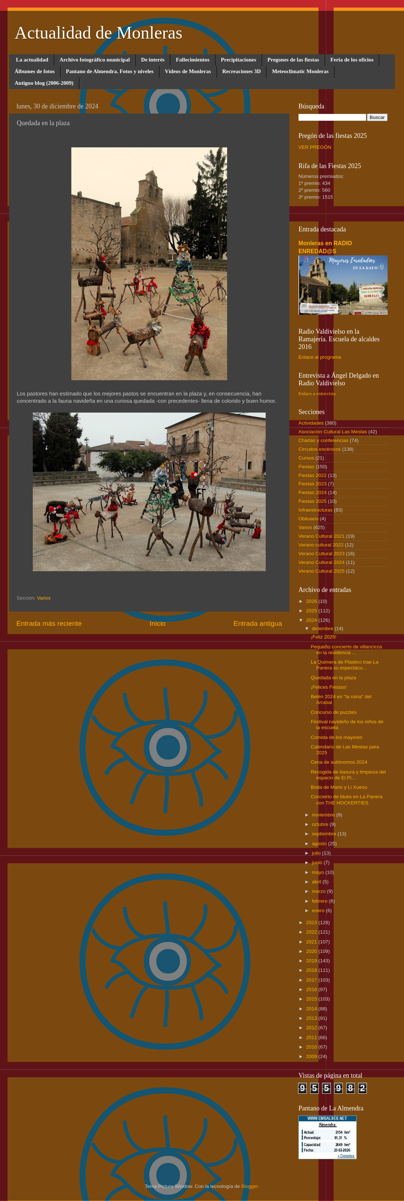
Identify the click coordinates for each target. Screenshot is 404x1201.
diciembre (323, 628)
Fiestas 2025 (312, 501)
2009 (312, 1056)
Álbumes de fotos (35, 71)
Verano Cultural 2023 (321, 553)
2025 (312, 610)
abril (317, 881)
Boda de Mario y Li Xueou (339, 787)
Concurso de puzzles (334, 712)
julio (317, 853)
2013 (312, 1018)
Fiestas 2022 (312, 475)
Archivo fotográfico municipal (95, 60)
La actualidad (32, 60)
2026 (312, 601)
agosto (320, 843)
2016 (312, 989)
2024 (312, 620)
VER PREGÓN (314, 147)
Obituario (308, 518)
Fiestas (306, 466)
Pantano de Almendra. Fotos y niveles (110, 71)
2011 (312, 1037)
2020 (312, 951)
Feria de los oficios (352, 60)
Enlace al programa (319, 357)
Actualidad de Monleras (98, 32)
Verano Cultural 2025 (321, 571)
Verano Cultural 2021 (321, 536)
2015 (312, 999)
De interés (153, 60)
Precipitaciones (238, 60)
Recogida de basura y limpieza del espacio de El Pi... (348, 774)
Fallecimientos (192, 60)
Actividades (311, 423)
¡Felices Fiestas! (328, 687)
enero (319, 910)
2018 (312, 970)
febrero (320, 901)
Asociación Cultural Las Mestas (332, 431)
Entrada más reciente (49, 623)
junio (318, 862)
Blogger (249, 1186)
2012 (312, 1027)
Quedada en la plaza (333, 677)
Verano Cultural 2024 (321, 562)
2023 (312, 922)
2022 (312, 932)
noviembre (324, 815)
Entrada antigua (258, 623)
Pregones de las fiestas (293, 60)
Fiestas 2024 (312, 492)
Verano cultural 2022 (321, 545)
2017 (312, 980)
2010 (312, 1047)
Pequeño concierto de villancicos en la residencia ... (347, 649)
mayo (318, 872)
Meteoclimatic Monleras (300, 71)
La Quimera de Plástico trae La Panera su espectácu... (345, 665)
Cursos (306, 458)
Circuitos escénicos (319, 449)
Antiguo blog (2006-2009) (44, 83)
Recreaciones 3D (241, 71)
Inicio (158, 623)
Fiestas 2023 (312, 483)
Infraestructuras (315, 510)
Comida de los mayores (337, 737)
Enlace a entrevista (317, 393)
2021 (312, 942)
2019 (312, 960)
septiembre (325, 833)
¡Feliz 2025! (324, 637)
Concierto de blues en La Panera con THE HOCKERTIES (347, 799)
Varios (44, 598)
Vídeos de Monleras (188, 71)
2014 (312, 1008)
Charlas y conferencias (323, 440)
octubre (321, 824)
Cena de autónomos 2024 (339, 762)
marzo (319, 891)
